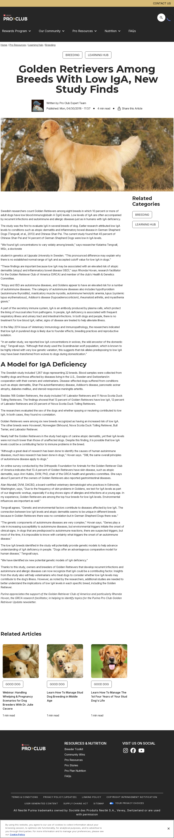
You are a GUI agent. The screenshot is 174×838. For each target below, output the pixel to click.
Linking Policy (91, 797)
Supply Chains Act (75, 803)
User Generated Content (41, 803)
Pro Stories (71, 765)
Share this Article (129, 108)
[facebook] (133, 751)
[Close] (168, 828)
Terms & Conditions (24, 797)
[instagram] (125, 751)
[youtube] (141, 751)
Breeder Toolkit (73, 749)
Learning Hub (35, 45)
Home (4, 45)
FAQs (132, 31)
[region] (87, 829)
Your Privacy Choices (129, 803)
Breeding (50, 45)
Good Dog (13, 684)
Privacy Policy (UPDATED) (60, 797)
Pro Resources (17, 45)
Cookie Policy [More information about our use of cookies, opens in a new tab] (17, 834)
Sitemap (98, 803)
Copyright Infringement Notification (131, 797)
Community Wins (74, 754)
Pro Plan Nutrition (75, 770)
